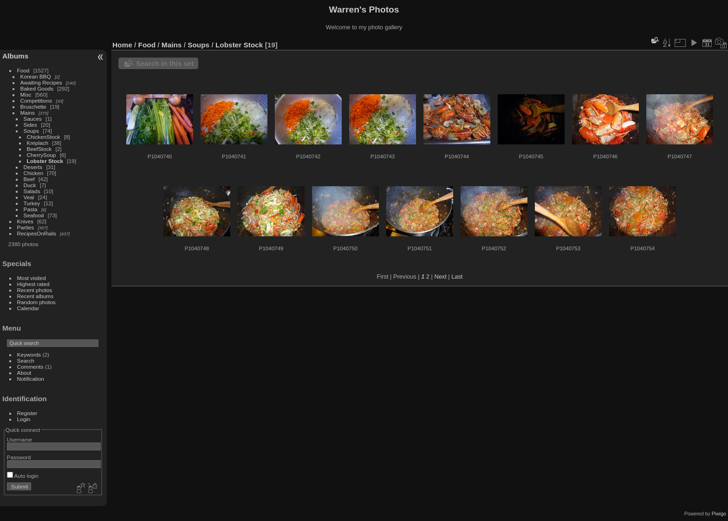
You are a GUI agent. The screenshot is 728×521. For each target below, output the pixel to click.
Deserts (33, 167)
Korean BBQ (35, 76)
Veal (29, 197)
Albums (15, 56)
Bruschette (33, 107)
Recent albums (35, 296)
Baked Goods (36, 88)
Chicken (34, 173)
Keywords (29, 355)
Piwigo (719, 513)
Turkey (32, 203)
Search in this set (165, 63)
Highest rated (33, 284)
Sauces (33, 119)
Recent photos (34, 290)
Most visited (31, 278)
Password (19, 457)
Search (25, 361)
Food (23, 70)
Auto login (23, 476)
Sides (30, 125)
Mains (27, 113)
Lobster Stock (45, 161)
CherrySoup (41, 155)
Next (440, 276)
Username (19, 439)
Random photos (36, 302)
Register (27, 413)
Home (122, 45)
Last (456, 276)
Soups (31, 131)
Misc (26, 94)
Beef (29, 179)
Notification (30, 379)
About (24, 373)
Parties (25, 227)
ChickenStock (43, 137)
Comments (30, 367)
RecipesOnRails (36, 233)
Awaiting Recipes (41, 82)
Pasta (31, 209)
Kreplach (37, 143)
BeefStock (39, 149)
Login (24, 419)
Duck (30, 185)
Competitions (36, 101)
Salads (32, 191)
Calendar (28, 308)
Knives (25, 221)
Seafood (34, 215)
